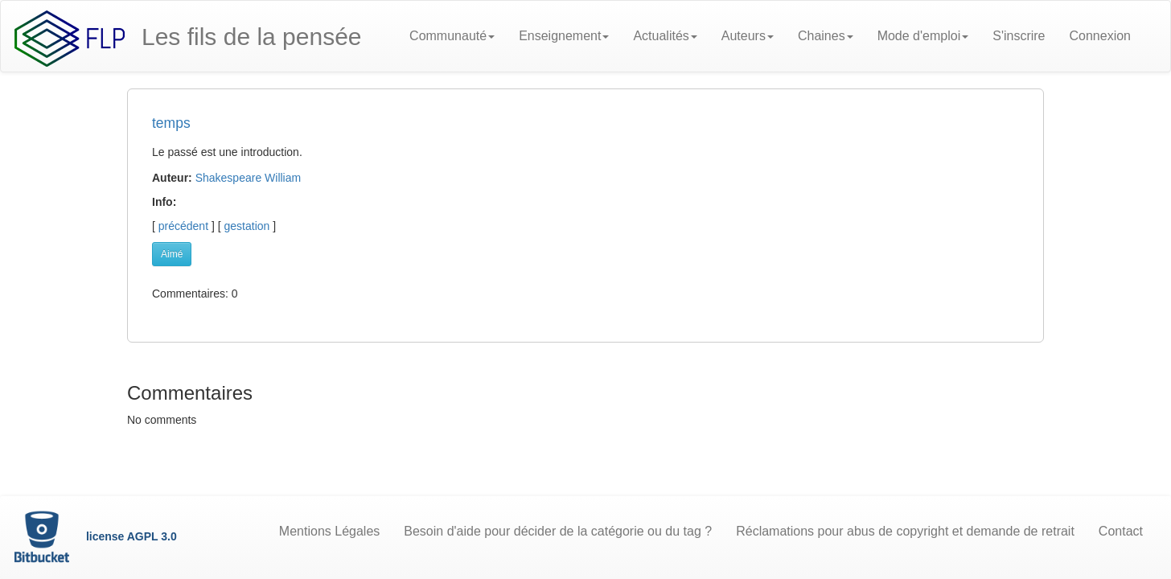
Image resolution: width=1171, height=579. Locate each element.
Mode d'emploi (923, 36)
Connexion (1101, 36)
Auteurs (747, 36)
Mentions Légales (329, 531)
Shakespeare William (248, 177)
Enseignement (564, 36)
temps (171, 123)
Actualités (664, 36)
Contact (1121, 531)
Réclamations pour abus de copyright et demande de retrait (905, 531)
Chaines (825, 36)
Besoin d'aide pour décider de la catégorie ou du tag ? (558, 531)
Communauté (452, 36)
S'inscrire (1018, 36)
